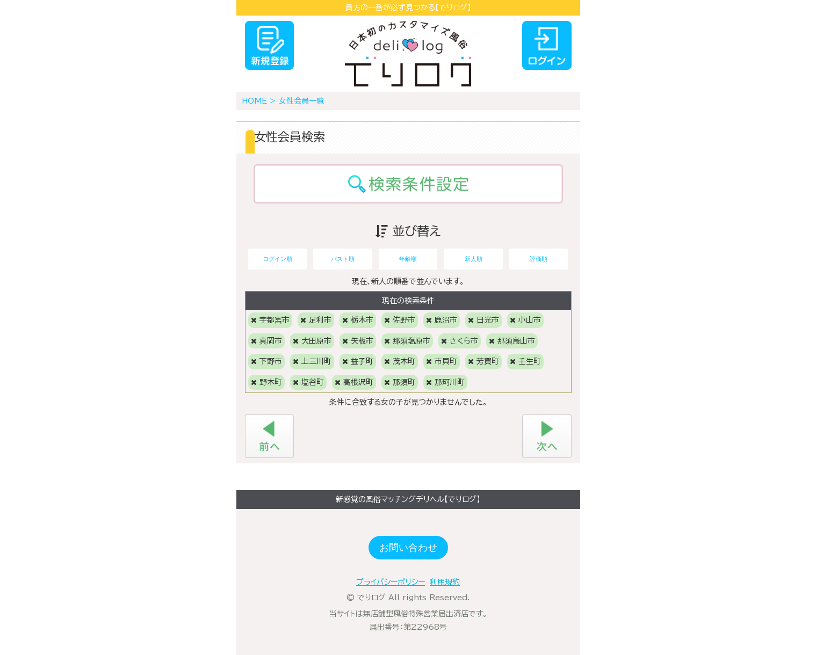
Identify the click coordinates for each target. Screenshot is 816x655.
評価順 (538, 259)
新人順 (473, 259)
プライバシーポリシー (390, 582)
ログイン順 (277, 259)
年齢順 (408, 259)
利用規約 (445, 582)
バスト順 (343, 259)
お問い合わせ (408, 547)
